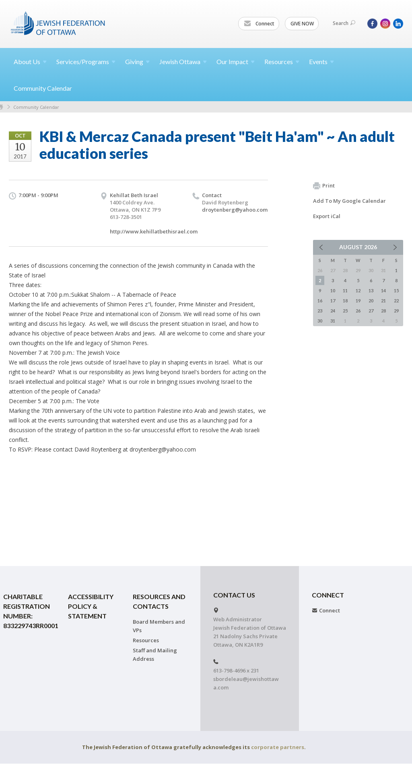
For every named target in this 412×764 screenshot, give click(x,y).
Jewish (183, 61)
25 (345, 310)
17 (332, 300)
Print (324, 186)
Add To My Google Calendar (349, 200)
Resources (146, 640)
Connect (259, 23)
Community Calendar (43, 88)
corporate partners (277, 747)
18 (345, 300)
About (30, 61)
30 (319, 320)
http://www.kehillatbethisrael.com (154, 231)
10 (332, 290)
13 (371, 290)
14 (383, 290)
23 (319, 310)
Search (344, 23)
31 (332, 320)
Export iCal (326, 216)
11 (345, 290)
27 (371, 310)
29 (396, 310)
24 (332, 310)
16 (319, 300)
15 (396, 290)
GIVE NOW (302, 23)
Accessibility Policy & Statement (90, 606)
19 (358, 300)
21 (383, 300)
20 (371, 300)
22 (396, 300)
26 (358, 310)
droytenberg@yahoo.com (235, 209)
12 (358, 290)
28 (383, 310)
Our (235, 61)
